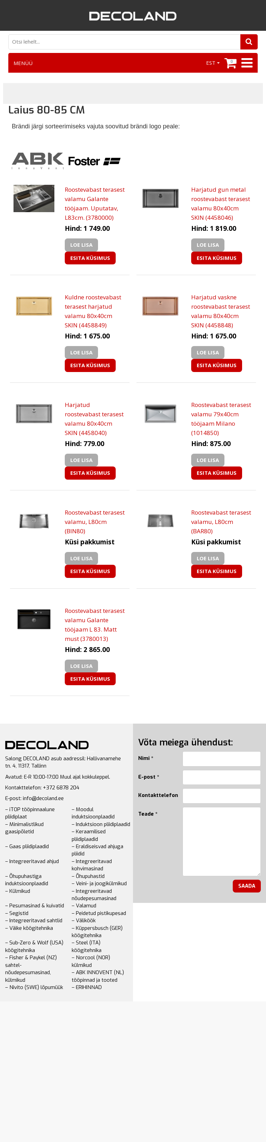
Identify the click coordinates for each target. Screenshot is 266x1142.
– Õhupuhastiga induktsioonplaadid (26, 880)
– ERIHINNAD (87, 987)
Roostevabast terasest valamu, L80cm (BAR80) (221, 521)
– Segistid (16, 913)
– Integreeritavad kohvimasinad (92, 865)
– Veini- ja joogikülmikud (99, 883)
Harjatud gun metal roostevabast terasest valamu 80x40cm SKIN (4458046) (220, 203)
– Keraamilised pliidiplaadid (89, 835)
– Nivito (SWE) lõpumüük (34, 987)
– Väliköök (84, 920)
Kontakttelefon (155, 795)
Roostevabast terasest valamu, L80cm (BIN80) (95, 521)
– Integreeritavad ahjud (32, 861)
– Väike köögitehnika (29, 928)
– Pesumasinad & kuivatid (34, 905)
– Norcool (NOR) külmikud (91, 961)
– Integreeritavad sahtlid (33, 920)
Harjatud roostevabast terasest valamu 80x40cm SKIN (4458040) (94, 419)
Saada (246, 885)
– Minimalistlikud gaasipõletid (24, 828)
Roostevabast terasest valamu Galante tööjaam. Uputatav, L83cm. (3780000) (95, 203)
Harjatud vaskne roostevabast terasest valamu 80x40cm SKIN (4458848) (220, 311)
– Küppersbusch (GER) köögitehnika (97, 932)
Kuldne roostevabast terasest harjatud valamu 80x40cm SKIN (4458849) (93, 311)
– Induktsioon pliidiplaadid (101, 824)
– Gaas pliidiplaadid (27, 846)
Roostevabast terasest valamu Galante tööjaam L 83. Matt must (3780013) (95, 625)
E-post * (148, 776)
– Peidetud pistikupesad (99, 913)
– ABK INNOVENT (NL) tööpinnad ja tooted (98, 976)
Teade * (147, 813)
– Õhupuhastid (88, 876)
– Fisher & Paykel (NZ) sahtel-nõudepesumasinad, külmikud (31, 968)
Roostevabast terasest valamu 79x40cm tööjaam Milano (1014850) (221, 419)
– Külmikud (17, 891)
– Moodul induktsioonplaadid (93, 813)
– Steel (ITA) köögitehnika (86, 946)
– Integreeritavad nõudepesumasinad (94, 895)
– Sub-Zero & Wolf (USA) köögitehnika (34, 946)
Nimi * (145, 758)
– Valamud (84, 905)
